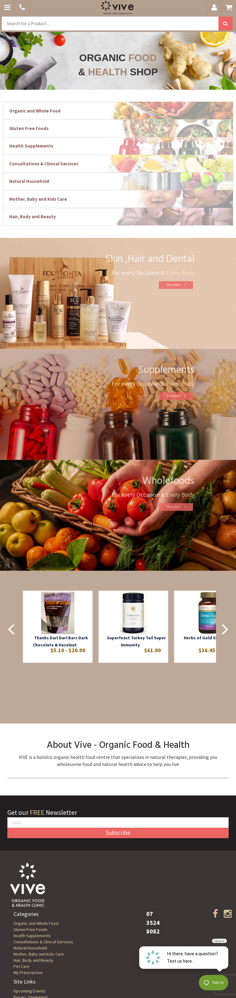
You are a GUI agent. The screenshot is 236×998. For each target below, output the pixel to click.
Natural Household (30, 948)
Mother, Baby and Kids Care (39, 954)
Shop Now (164, 284)
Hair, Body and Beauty (33, 960)
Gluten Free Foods (31, 929)
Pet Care (22, 966)
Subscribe (118, 832)
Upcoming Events (29, 991)
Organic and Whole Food (36, 923)
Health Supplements (32, 935)
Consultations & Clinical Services (43, 942)
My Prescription (28, 972)
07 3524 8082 (153, 922)
